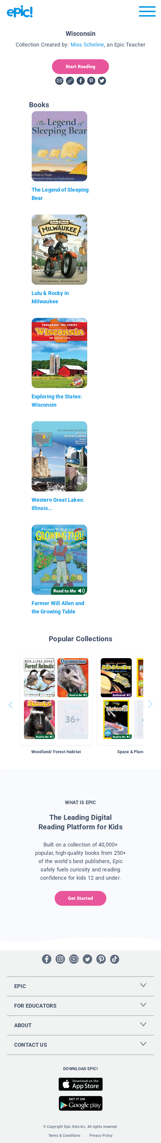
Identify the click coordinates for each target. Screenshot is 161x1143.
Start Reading (80, 66)
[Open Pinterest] (101, 959)
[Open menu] (147, 13)
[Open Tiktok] (114, 959)
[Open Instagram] (60, 959)
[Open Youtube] (74, 959)
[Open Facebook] (46, 959)
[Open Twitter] (87, 959)
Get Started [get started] (80, 898)
